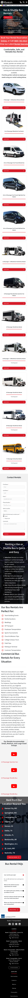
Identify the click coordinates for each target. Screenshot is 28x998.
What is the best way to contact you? (11, 514)
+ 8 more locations (14, 967)
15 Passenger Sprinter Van (9, 762)
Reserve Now (14, 910)
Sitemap (14, 988)
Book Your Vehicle (14, 857)
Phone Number (7, 502)
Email (5, 496)
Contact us (14, 980)
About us (14, 984)
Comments (5, 521)
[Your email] (14, 499)
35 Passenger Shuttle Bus (9, 794)
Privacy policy (14, 992)
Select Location (6, 508)
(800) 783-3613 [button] (14, 938)
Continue (14, 534)
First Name (6, 484)
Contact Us (8, 17)
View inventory (14, 976)
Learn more (14, 107)
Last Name (6, 490)
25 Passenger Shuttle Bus (9, 778)
